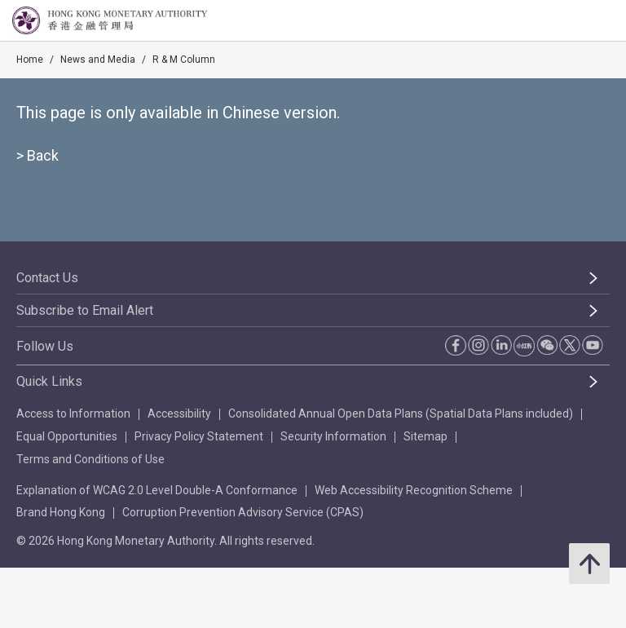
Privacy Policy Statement (198, 436)
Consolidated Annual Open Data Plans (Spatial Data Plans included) (400, 413)
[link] (572, 21)
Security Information (333, 436)
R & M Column (183, 59)
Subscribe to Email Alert (84, 310)
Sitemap (425, 436)
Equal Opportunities (66, 436)
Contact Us (47, 277)
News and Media (97, 59)
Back (43, 155)
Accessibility (179, 413)
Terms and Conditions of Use (90, 459)
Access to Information (73, 413)
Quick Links (49, 381)
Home (29, 59)
